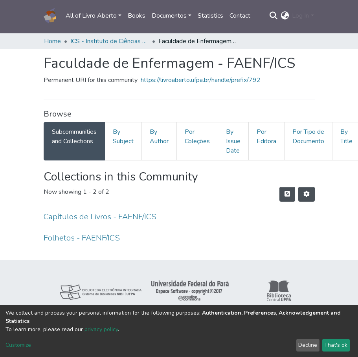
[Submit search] (273, 15)
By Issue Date (233, 141)
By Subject (123, 137)
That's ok (335, 345)
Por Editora (266, 137)
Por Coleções (197, 137)
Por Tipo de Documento (308, 137)
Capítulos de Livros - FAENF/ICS (100, 216)
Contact (239, 15)
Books (136, 15)
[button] (285, 15)
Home (52, 41)
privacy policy (101, 329)
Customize (18, 345)
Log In (300, 15)
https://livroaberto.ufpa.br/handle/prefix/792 (201, 80)
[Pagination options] (306, 194)
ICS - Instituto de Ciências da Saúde (109, 41)
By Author (159, 137)
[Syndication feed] (287, 194)
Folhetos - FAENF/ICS (82, 238)
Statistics (210, 15)
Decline (307, 345)
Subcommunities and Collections (74, 137)
